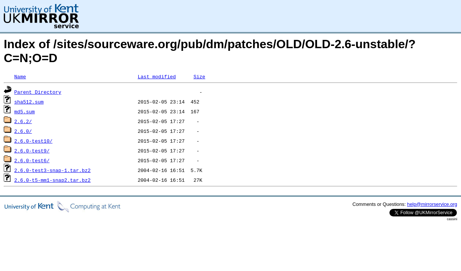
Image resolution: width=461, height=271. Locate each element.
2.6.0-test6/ (32, 160)
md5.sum (24, 111)
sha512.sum (29, 101)
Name (20, 76)
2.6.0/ (23, 131)
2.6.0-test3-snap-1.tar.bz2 (52, 170)
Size (199, 76)
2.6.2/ (23, 121)
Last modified (156, 76)
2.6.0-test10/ (33, 140)
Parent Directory (37, 91)
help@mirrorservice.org (432, 204)
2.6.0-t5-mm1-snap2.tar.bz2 (52, 180)
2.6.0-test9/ (32, 150)
